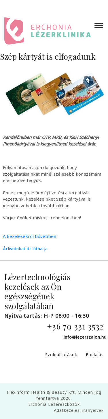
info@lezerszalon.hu (85, 337)
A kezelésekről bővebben (29, 236)
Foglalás (95, 354)
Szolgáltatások (61, 354)
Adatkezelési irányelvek (79, 410)
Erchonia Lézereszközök (54, 404)
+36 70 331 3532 (75, 326)
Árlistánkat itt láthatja (25, 248)
